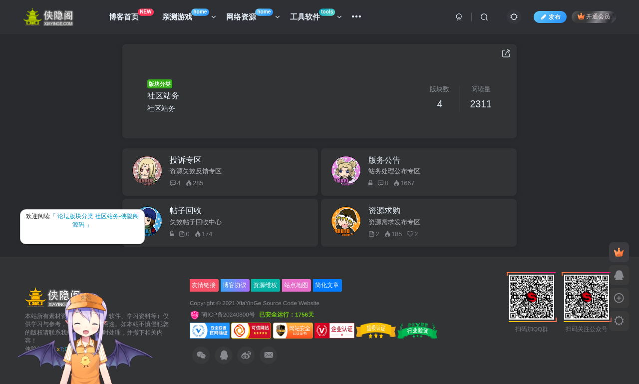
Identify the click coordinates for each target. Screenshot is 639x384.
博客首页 (131, 14)
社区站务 (163, 95)
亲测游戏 (189, 14)
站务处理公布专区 (394, 171)
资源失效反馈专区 (196, 171)
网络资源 (253, 14)
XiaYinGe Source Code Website (278, 303)
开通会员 (594, 16)
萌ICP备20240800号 (223, 314)
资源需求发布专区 (394, 222)
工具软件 (316, 14)
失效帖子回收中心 (196, 222)
